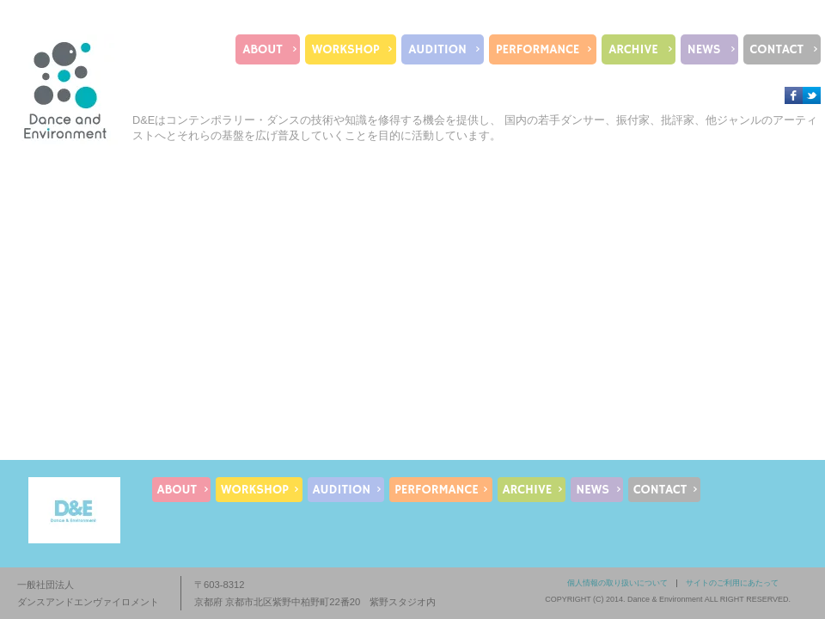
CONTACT (777, 49)
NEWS (704, 49)
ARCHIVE (632, 49)
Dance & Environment (665, 599)
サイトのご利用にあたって (732, 583)
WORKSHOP (346, 49)
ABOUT (262, 49)
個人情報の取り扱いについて (617, 583)
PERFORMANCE (537, 49)
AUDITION (437, 49)
